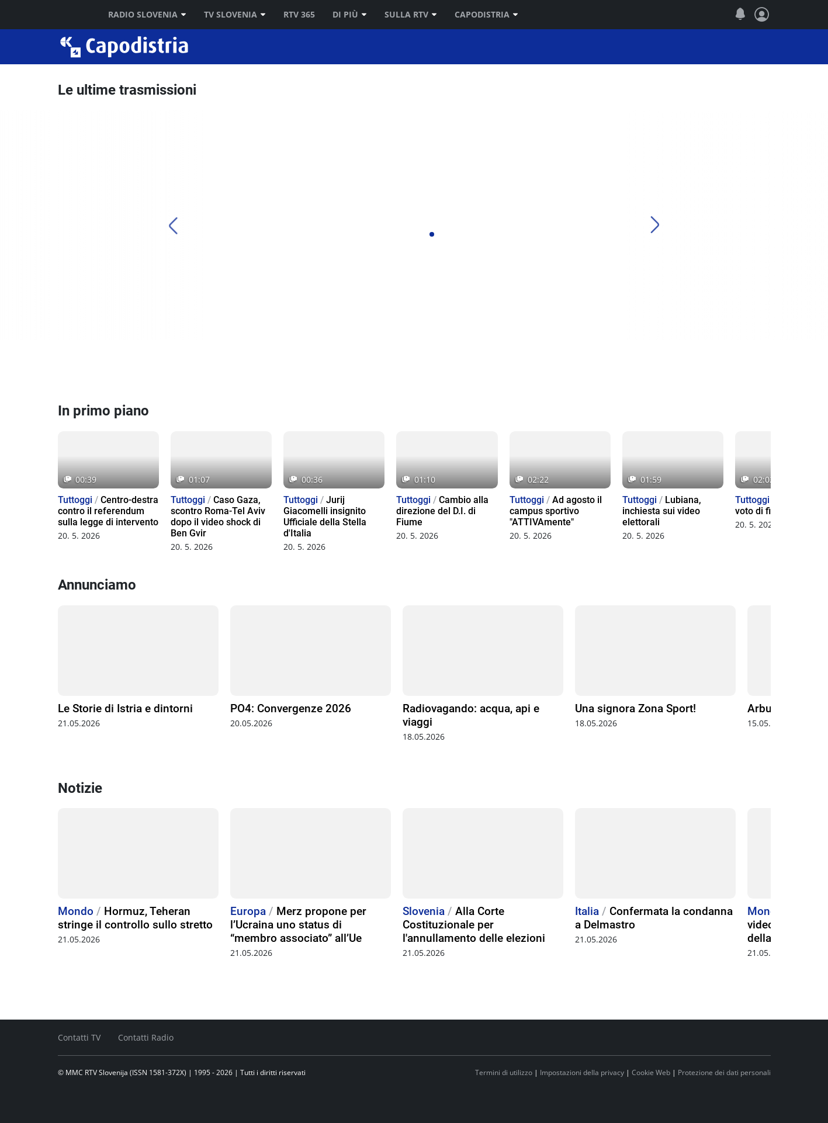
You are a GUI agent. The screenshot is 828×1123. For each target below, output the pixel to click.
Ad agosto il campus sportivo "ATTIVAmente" (556, 511)
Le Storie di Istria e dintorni (125, 708)
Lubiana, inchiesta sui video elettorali (661, 511)
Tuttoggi (75, 499)
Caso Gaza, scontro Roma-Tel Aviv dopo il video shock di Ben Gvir (218, 516)
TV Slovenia (235, 15)
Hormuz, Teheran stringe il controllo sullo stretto (135, 917)
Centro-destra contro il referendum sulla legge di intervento (108, 511)
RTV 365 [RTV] (299, 15)
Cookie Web (651, 1072)
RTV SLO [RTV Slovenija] (73, 14)
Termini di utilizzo (503, 1072)
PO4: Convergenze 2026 (290, 708)
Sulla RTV (410, 15)
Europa (248, 911)
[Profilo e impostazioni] (762, 14)
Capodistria (486, 15)
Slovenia (424, 911)
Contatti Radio (146, 1037)
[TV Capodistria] (457, 371)
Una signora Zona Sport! (635, 708)
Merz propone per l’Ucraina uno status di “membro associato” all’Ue (298, 924)
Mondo (75, 911)
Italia (587, 911)
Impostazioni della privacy (582, 1072)
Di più (349, 15)
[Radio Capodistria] (101, 371)
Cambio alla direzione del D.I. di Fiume (442, 511)
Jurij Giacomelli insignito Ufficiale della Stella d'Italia (324, 516)
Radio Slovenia (147, 15)
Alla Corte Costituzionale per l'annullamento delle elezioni (474, 924)
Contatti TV (79, 1037)
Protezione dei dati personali (724, 1072)
